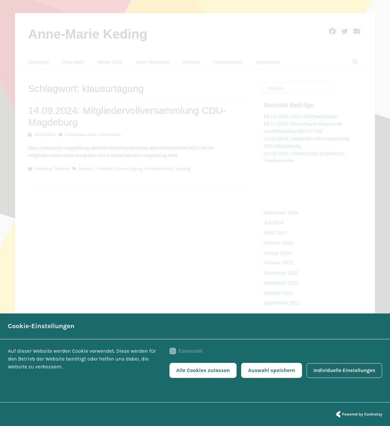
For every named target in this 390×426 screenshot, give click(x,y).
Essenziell (182, 352)
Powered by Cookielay (358, 414)
